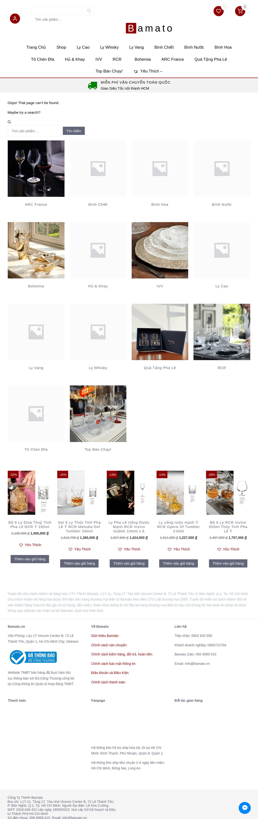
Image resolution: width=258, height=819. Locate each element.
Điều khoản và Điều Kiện (110, 662)
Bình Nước (200, 35)
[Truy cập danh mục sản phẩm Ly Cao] (222, 245)
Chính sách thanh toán (108, 672)
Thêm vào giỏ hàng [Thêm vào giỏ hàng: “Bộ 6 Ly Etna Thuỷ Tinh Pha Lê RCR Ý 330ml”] (29, 548)
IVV (97, 48)
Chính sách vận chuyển (109, 634)
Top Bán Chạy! (107, 60)
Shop (55, 35)
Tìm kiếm (74, 13)
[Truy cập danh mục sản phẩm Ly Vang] (36, 327)
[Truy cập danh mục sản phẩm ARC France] (36, 164)
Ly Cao (79, 35)
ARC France (176, 48)
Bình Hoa (232, 35)
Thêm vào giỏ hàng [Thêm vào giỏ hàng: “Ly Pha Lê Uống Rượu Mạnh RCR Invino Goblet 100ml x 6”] (128, 553)
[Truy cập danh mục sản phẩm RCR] (222, 327)
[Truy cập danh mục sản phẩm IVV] (160, 245)
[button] (12, 21)
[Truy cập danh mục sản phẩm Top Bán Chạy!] (98, 409)
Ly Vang (137, 35)
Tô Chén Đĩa (36, 48)
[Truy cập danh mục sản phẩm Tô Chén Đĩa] (36, 409)
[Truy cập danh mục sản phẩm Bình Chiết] (98, 164)
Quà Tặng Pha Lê (217, 48)
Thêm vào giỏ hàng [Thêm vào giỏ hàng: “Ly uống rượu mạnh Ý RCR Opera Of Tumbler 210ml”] (178, 553)
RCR (118, 48)
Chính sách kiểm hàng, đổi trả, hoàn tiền (121, 644)
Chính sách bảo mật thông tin (113, 653)
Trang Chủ (27, 35)
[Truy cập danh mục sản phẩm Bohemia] (36, 245)
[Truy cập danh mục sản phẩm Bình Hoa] (160, 164)
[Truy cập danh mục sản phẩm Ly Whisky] (98, 327)
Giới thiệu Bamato (104, 625)
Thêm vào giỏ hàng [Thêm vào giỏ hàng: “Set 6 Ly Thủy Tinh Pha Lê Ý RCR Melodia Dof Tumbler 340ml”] (79, 553)
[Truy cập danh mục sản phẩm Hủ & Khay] (98, 245)
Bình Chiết (168, 35)
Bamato (130, 12)
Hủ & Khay (71, 48)
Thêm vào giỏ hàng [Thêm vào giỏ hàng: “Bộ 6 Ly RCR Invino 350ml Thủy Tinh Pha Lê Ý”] (228, 553)
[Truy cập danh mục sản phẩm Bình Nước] (222, 164)
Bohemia (144, 48)
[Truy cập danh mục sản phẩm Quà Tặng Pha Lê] (160, 327)
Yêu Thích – (149, 60)
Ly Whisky (108, 35)
